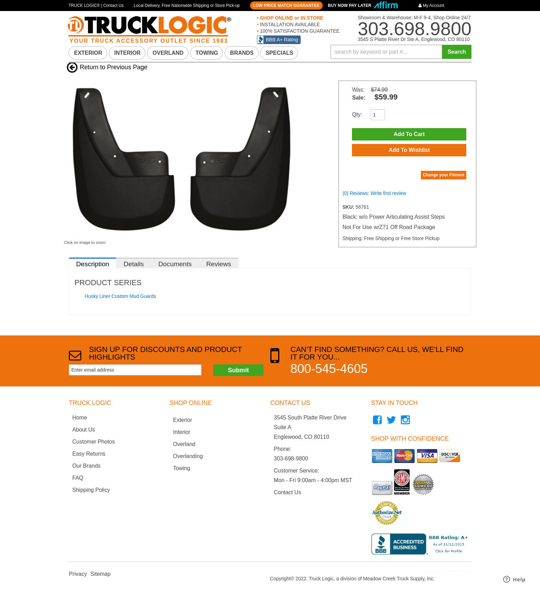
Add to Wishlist (409, 150)
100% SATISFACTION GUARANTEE (299, 31)
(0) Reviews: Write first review (374, 193)
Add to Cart (409, 134)
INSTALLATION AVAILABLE (289, 24)
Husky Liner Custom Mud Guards (120, 296)
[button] (401, 52)
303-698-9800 (291, 458)
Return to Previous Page (113, 67)
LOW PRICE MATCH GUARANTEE (286, 5)
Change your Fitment (443, 175)
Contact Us (287, 492)
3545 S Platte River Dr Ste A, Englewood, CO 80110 (414, 39)
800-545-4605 (328, 369)
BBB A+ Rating (282, 39)
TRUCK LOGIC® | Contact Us (96, 5)
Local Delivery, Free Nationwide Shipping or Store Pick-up (187, 5)
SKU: (348, 207)
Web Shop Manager (461, 574)
